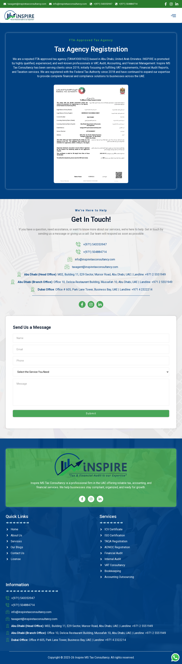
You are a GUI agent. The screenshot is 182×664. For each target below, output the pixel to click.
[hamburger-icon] (173, 15)
